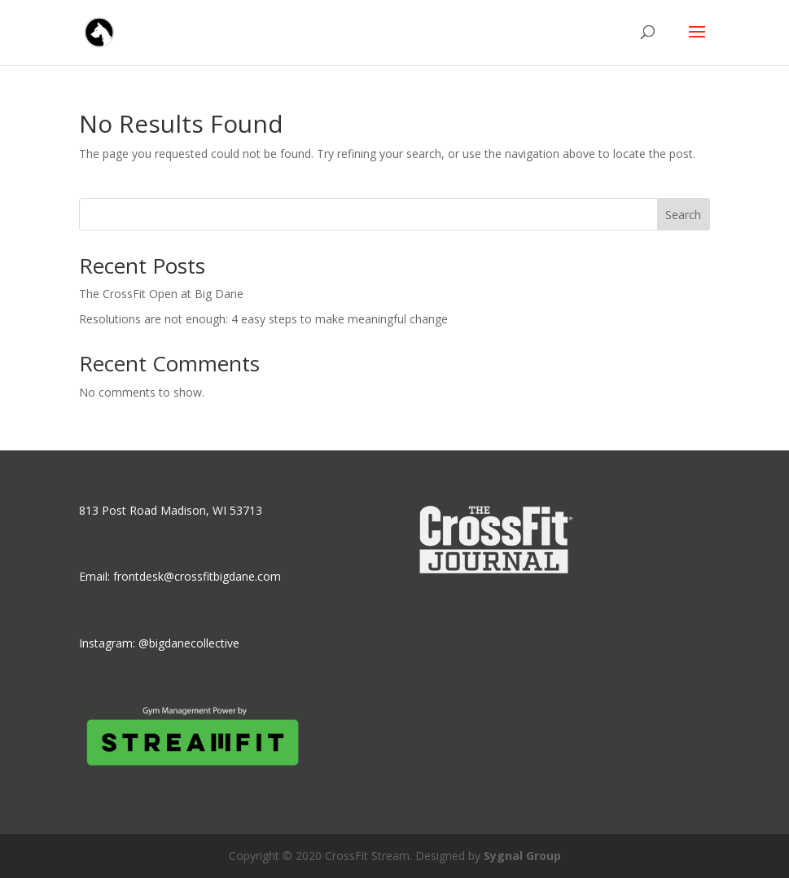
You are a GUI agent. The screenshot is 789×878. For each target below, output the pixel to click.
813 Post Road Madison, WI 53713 (170, 510)
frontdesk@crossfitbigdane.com (197, 576)
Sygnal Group (522, 855)
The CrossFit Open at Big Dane (161, 293)
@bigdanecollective (188, 643)
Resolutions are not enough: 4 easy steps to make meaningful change (263, 319)
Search (683, 214)
